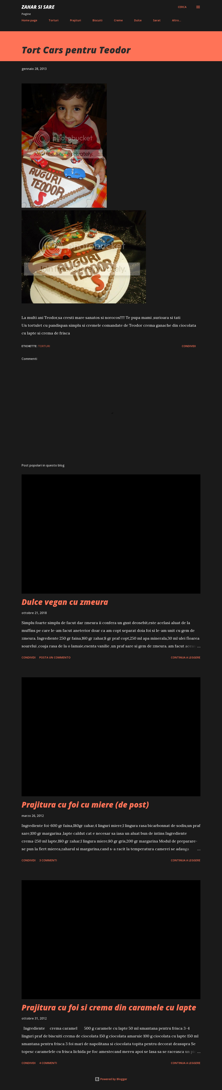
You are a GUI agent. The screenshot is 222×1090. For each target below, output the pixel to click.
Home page (29, 20)
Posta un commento (55, 657)
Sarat (157, 20)
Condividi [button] (189, 346)
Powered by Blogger (111, 1079)
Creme (118, 20)
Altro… (176, 20)
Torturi (54, 20)
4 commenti (48, 1063)
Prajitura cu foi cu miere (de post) (85, 804)
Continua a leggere (185, 657)
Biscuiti (97, 20)
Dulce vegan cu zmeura (65, 602)
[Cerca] (182, 7)
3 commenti (48, 860)
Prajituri (75, 20)
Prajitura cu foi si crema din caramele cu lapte (109, 1007)
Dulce (138, 20)
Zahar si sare (38, 7)
